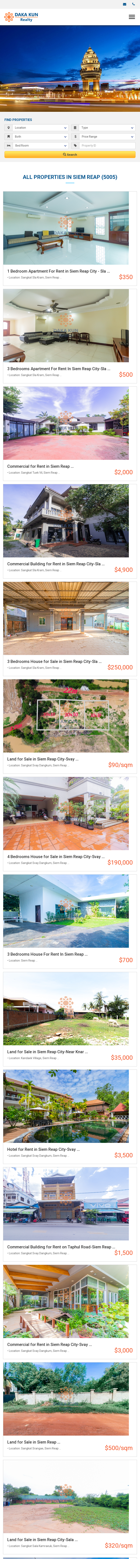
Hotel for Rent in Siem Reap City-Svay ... (43, 1149)
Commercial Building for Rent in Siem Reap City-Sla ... (56, 563)
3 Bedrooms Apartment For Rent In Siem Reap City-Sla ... (58, 368)
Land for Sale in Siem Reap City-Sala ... (42, 1539)
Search (70, 154)
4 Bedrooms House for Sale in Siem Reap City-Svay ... (56, 856)
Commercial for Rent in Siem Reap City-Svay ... (49, 1344)
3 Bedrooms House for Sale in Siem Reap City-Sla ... (54, 661)
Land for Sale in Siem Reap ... (33, 1442)
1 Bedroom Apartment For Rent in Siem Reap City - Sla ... (58, 271)
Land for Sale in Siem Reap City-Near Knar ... (47, 1051)
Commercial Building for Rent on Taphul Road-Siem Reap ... (61, 1247)
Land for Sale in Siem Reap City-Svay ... (43, 759)
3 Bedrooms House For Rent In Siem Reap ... (47, 954)
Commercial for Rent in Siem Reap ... (40, 466)
